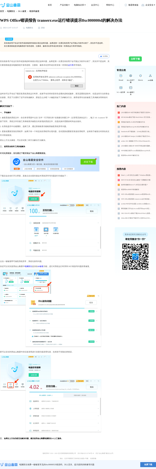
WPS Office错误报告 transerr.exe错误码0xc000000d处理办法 (136, 194)
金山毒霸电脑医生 (44, 438)
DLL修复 (22, 11)
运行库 (71, 65)
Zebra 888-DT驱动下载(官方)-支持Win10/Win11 (136, 218)
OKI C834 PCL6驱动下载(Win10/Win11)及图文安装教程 (136, 213)
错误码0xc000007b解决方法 (130, 155)
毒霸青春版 (131, 5)
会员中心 (95, 5)
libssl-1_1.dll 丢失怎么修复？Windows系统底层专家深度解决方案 (136, 175)
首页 (50, 5)
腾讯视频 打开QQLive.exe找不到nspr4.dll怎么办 (136, 208)
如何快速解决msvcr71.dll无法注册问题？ (134, 185)
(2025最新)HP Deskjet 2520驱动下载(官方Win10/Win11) (136, 136)
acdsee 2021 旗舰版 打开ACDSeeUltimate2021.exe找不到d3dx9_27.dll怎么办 (136, 141)
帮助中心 (110, 5)
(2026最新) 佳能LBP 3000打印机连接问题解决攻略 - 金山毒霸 (136, 146)
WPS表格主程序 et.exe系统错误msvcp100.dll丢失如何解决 (136, 150)
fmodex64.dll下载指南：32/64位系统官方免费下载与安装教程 (136, 131)
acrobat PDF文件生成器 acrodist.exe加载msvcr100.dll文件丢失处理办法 (136, 204)
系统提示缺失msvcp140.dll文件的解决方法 (135, 127)
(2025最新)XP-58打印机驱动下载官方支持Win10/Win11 (136, 112)
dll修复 (41, 266)
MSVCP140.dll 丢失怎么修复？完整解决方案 (135, 180)
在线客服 (93, 458)
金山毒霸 (8, 464)
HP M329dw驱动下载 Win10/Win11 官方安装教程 (136, 117)
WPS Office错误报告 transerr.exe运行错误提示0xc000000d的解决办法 (136, 199)
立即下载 (135, 59)
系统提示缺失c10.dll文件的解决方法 (133, 122)
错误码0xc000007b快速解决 (130, 189)
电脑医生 (11, 11)
